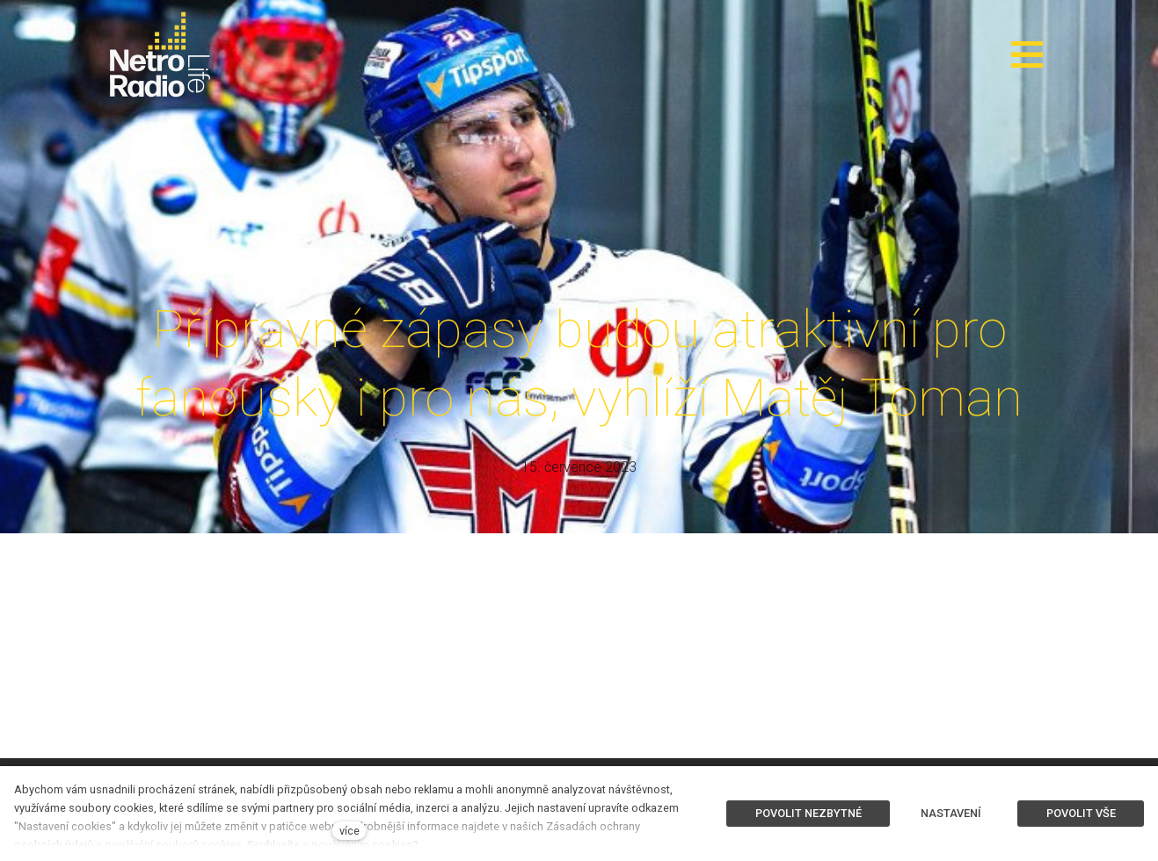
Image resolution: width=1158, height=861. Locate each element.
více (349, 830)
